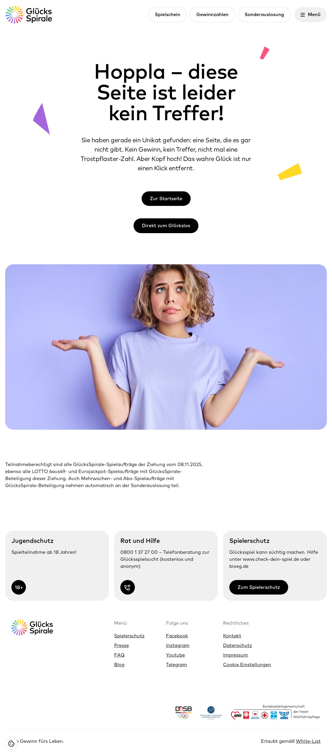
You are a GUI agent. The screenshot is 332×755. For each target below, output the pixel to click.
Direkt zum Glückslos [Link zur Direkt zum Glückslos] (166, 225)
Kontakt (232, 636)
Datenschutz (237, 645)
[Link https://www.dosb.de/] (183, 712)
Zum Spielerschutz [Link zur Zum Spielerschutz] (259, 587)
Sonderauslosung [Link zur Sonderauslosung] (264, 14)
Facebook (177, 636)
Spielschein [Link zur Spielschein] (167, 14)
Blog (119, 665)
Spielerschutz (129, 636)
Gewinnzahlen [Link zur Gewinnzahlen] (212, 14)
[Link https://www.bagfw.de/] (275, 712)
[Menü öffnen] (310, 14)
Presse (121, 645)
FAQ (119, 655)
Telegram (176, 665)
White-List (308, 741)
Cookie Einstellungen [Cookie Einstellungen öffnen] (247, 665)
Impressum (235, 655)
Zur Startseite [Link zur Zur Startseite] (166, 198)
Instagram (177, 645)
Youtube (175, 655)
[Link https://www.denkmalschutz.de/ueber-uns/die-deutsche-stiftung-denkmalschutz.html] (211, 712)
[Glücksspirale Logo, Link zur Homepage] (28, 14)
